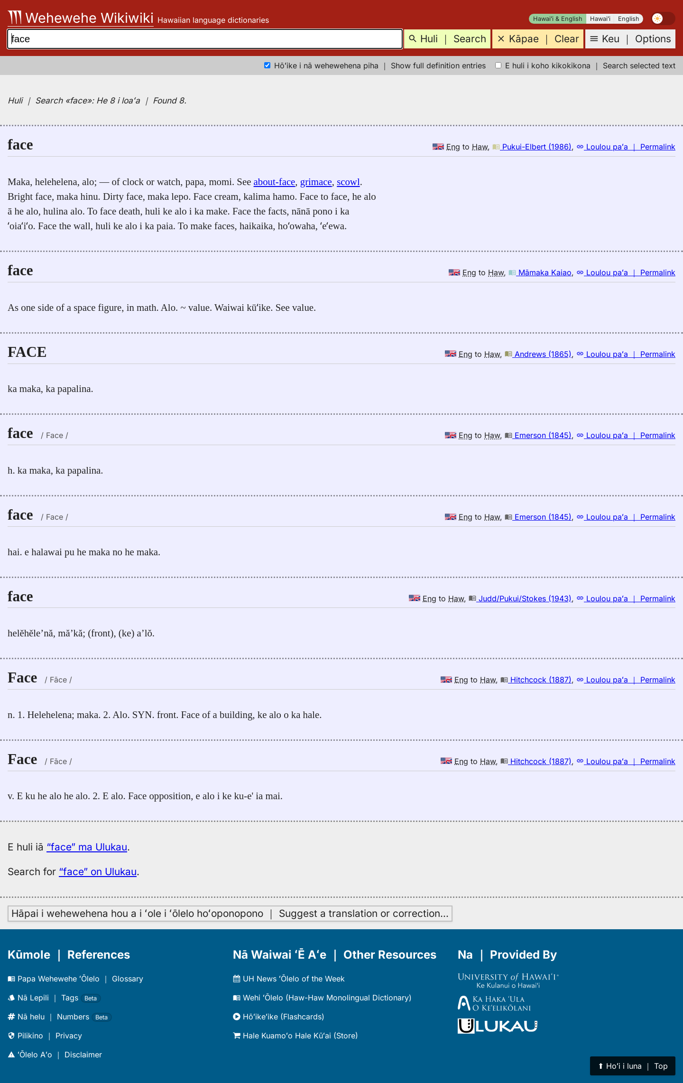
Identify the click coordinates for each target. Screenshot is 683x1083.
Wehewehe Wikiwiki (81, 17)
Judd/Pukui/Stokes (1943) (520, 598)
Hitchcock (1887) (536, 679)
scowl (348, 181)
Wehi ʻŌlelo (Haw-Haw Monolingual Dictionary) (322, 997)
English (628, 18)
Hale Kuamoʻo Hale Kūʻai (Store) (295, 1035)
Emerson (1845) (538, 435)
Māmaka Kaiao (540, 272)
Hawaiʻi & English (557, 18)
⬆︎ (633, 1066)
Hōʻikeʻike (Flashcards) (278, 1016)
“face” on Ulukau (98, 872)
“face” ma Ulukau (86, 847)
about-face (274, 181)
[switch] (663, 18)
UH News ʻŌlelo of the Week (289, 978)
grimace (316, 181)
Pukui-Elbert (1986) (532, 146)
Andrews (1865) (538, 354)
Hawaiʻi (600, 18)
